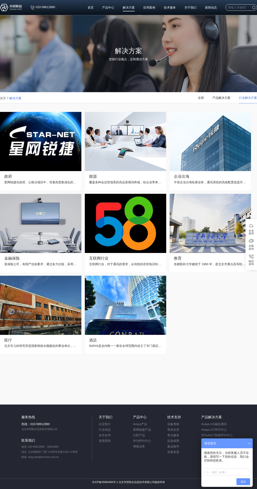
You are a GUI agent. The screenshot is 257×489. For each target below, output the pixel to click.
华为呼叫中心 (142, 440)
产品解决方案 (221, 99)
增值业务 (139, 446)
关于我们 (190, 8)
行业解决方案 (248, 99)
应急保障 (173, 440)
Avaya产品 (140, 424)
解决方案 (129, 8)
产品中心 (108, 8)
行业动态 (105, 429)
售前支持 (173, 429)
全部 (201, 99)
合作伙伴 (105, 435)
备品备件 (173, 446)
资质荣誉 (105, 440)
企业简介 (105, 424)
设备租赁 (173, 452)
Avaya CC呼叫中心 (214, 429)
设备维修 (173, 424)
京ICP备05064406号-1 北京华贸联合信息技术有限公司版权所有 (128, 482)
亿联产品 (139, 435)
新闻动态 (211, 8)
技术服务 (170, 8)
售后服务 (173, 435)
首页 (91, 8)
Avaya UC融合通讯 (214, 424)
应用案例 (149, 8)
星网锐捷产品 (142, 429)
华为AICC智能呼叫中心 (216, 435)
